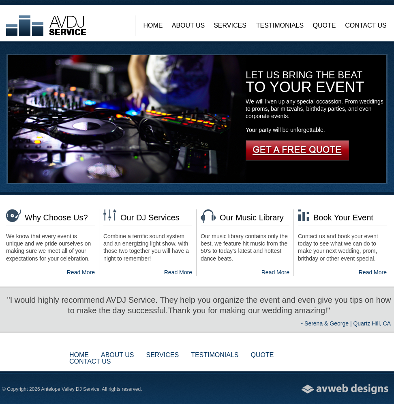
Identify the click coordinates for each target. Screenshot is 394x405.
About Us (188, 25)
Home (153, 25)
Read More (81, 272)
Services (230, 25)
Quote (324, 25)
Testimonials (280, 25)
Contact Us (366, 25)
